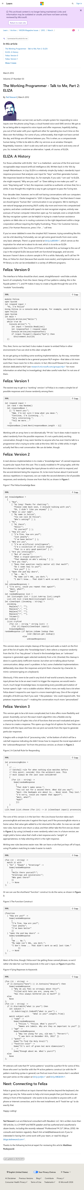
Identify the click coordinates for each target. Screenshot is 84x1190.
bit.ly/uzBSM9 (51, 240)
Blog (38, 1178)
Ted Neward (11, 97)
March (50, 30)
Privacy (60, 1178)
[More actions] (78, 30)
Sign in (79, 3)
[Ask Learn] (73, 30)
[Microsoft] (42, 3)
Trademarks (49, 1182)
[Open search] (72, 3)
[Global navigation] (2, 3)
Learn (5, 30)
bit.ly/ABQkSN (56, 1076)
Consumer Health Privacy (15, 1182)
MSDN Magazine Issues (28, 30)
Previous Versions (26, 1178)
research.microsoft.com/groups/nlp (47, 366)
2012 (43, 30)
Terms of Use (36, 1182)
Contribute (49, 1178)
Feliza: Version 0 (11, 55)
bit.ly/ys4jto (38, 1076)
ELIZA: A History (11, 52)
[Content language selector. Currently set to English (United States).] (17, 1172)
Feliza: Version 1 (11, 59)
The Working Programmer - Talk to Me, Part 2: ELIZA (26, 48)
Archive (13, 30)
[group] (42, 319)
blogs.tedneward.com (13, 1139)
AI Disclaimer (10, 1178)
